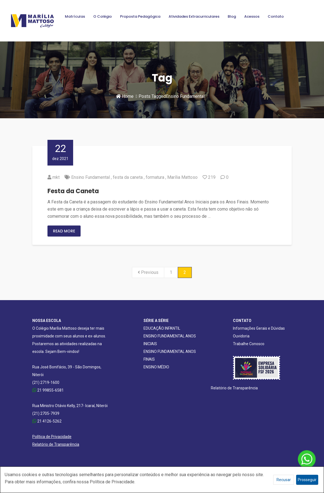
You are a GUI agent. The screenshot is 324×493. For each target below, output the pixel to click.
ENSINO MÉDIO (156, 367)
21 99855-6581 (48, 390)
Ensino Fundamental (90, 177)
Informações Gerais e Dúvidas (259, 328)
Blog (232, 16)
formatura (155, 177)
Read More (64, 231)
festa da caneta (128, 177)
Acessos (251, 16)
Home (125, 96)
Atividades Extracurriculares (194, 16)
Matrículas (75, 16)
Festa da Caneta (73, 191)
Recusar (284, 480)
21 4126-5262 (47, 421)
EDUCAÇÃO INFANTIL (162, 328)
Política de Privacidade (51, 436)
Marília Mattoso (182, 177)
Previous (148, 272)
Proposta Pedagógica (140, 16)
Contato (276, 16)
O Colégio (102, 16)
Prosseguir (307, 480)
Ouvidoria (241, 336)
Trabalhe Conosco (248, 344)
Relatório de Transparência (55, 444)
